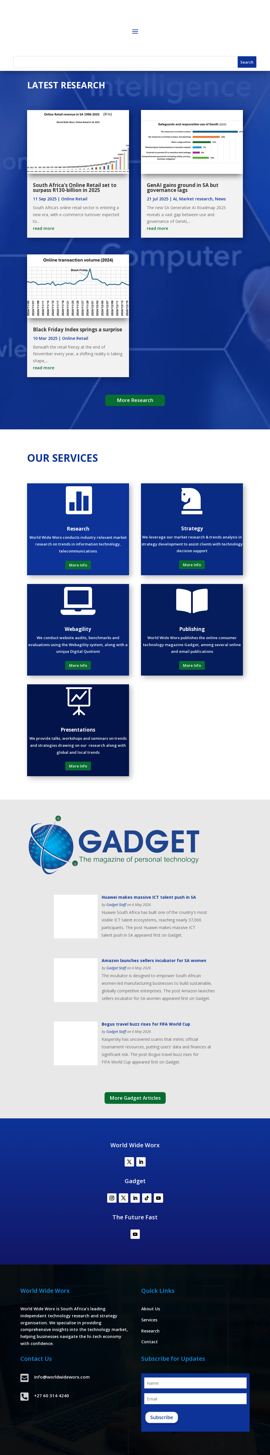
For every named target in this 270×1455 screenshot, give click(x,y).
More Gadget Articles (135, 1097)
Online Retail (74, 199)
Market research (196, 199)
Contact (149, 1341)
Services (149, 1320)
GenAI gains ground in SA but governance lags (182, 187)
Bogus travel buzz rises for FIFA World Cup (146, 1024)
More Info (78, 565)
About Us (150, 1308)
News (220, 199)
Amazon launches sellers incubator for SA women (154, 960)
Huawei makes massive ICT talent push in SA (149, 897)
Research (150, 1331)
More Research (135, 400)
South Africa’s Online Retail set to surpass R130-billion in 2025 (75, 187)
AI (175, 199)
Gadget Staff (116, 904)
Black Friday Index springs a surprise (77, 329)
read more (43, 228)
